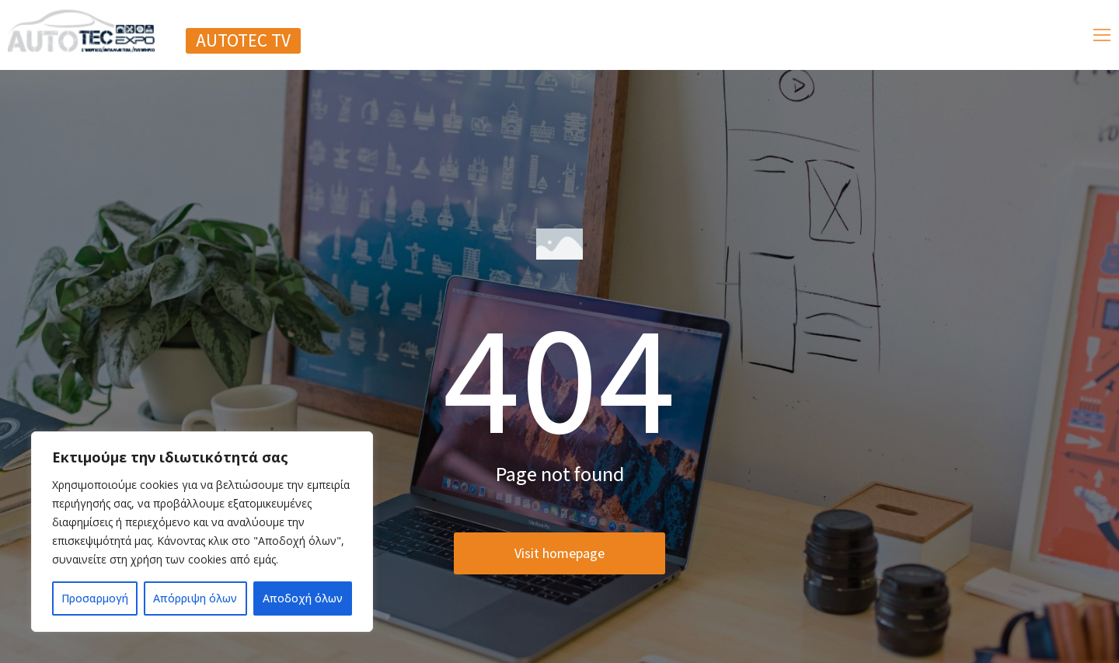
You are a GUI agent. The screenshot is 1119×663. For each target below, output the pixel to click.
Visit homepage (559, 567)
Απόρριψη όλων (195, 598)
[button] (243, 41)
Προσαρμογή (94, 598)
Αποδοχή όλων (303, 598)
